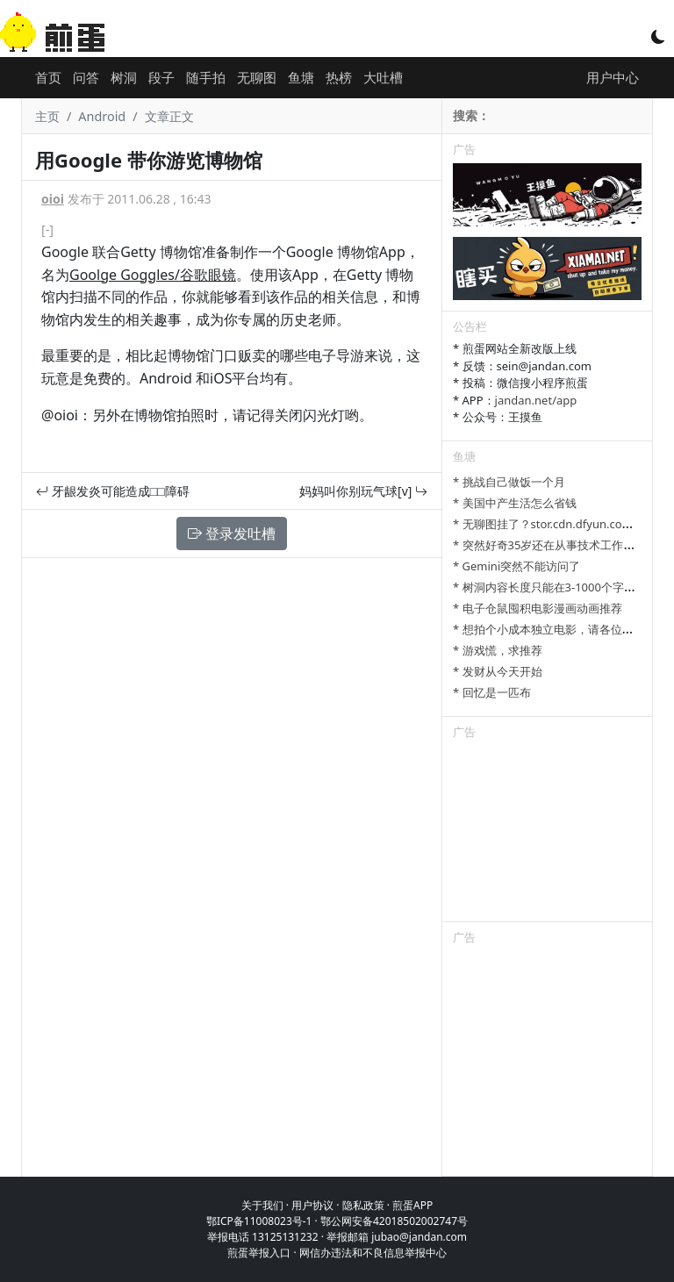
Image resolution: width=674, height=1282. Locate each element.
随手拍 (206, 77)
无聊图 (256, 77)
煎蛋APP (412, 1205)
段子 (161, 77)
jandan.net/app (536, 400)
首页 (48, 77)
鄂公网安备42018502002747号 (394, 1221)
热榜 (339, 77)
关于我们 (262, 1205)
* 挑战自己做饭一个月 (509, 482)
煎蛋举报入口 (258, 1252)
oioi (52, 198)
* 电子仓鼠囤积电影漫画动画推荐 (537, 608)
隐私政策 (363, 1205)
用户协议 (312, 1205)
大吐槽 (383, 77)
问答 (86, 77)
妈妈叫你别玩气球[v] (363, 491)
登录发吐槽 (232, 533)
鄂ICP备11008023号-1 (259, 1221)
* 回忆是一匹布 (492, 692)
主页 (47, 116)
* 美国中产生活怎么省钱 (515, 503)
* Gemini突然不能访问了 (516, 566)
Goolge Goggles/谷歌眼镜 (152, 274)
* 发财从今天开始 (497, 671)
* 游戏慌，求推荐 (497, 650)
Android (101, 116)
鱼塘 (301, 77)
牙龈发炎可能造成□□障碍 (113, 491)
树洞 (124, 77)
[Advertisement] (547, 833)
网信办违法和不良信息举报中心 (373, 1252)
